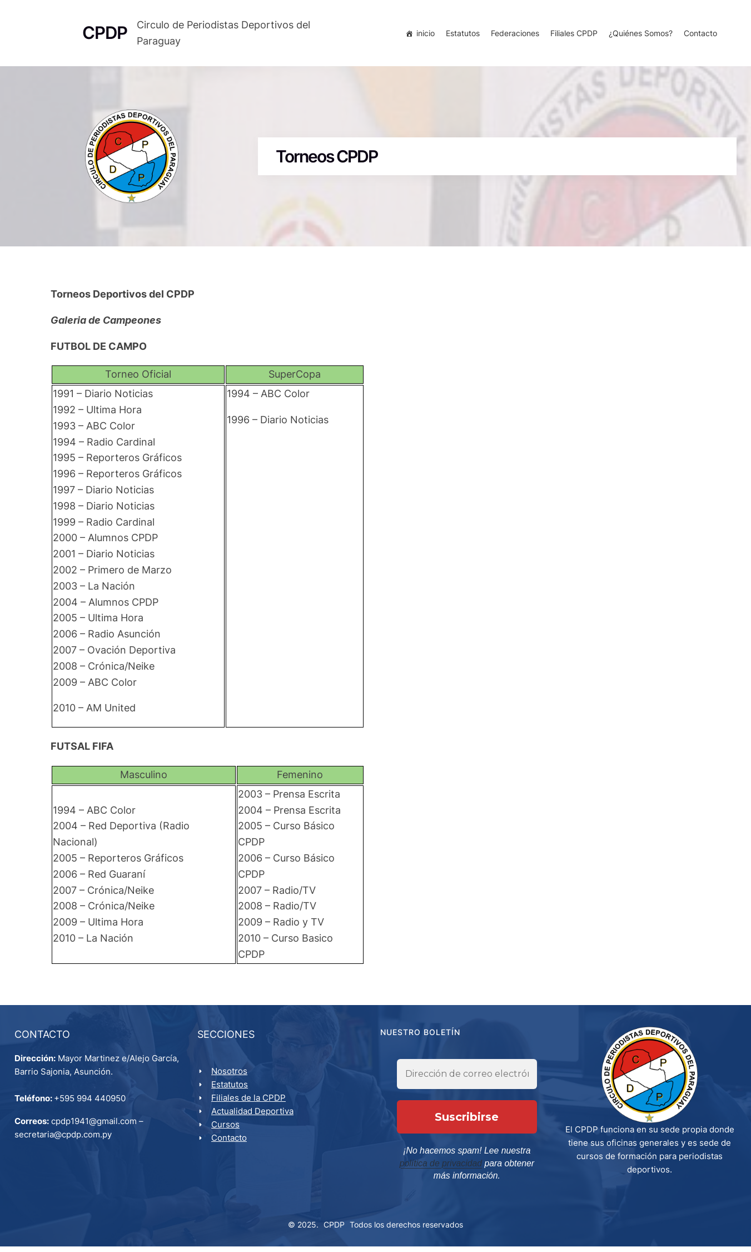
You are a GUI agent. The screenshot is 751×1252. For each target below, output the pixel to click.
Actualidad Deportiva (254, 1117)
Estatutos (461, 34)
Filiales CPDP (571, 34)
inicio (423, 34)
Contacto (698, 34)
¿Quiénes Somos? (638, 34)
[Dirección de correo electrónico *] (467, 1082)
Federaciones (513, 34)
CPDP (334, 1230)
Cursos (227, 1130)
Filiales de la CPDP (250, 1103)
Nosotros (231, 1077)
